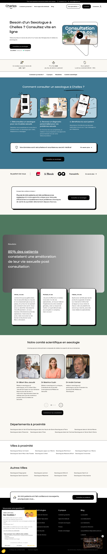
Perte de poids (40, 531)
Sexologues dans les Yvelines (64, 432)
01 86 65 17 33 (10, 513)
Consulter (86, 6)
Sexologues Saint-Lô (81, 473)
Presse (60, 527)
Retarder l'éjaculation (42, 519)
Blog (52, 6)
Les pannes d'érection (87, 527)
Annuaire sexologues (64, 523)
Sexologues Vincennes (82, 453)
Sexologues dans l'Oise (38, 432)
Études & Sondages (64, 531)
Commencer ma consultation (52, 413)
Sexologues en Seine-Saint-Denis (85, 432)
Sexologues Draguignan (18, 473)
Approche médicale (63, 519)
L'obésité (83, 535)
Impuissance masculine (42, 527)
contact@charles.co (12, 516)
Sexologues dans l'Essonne (19, 432)
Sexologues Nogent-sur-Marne (85, 451)
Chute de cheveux (41, 535)
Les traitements (85, 523)
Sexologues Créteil (41, 453)
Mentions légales (33, 550)
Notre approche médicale (41, 6)
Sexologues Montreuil (63, 451)
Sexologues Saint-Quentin (19, 475)
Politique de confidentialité (17, 550)
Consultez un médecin (83, 497)
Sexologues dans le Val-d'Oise (20, 429)
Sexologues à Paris (61, 429)
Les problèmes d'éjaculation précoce (91, 531)
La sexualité (84, 515)
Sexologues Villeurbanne (82, 475)
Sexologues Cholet (60, 475)
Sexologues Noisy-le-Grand (19, 451)
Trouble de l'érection (42, 515)
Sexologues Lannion (41, 473)
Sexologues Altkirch (61, 473)
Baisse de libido (40, 523)
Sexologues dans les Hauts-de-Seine (42, 429)
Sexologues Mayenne (41, 475)
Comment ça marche (64, 515)
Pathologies (41, 510)
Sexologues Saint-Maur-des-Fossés (22, 453)
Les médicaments (86, 519)
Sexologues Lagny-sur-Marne (45, 451)
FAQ (7, 520)
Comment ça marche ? (25, 6)
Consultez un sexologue (20, 46)
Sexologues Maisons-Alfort (65, 453)
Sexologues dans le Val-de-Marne (85, 429)
